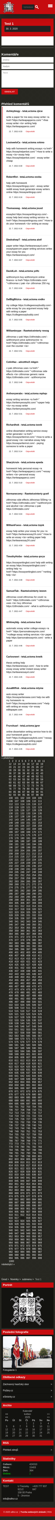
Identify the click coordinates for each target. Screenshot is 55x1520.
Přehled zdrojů (10, 1453)
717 (40, 1116)
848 (34, 1184)
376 (11, 943)
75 (41, 789)
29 (14, 774)
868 (11, 1196)
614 (34, 1064)
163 (28, 832)
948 (22, 1237)
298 (11, 903)
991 (28, 1258)
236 (34, 869)
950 (34, 1237)
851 (17, 1187)
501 (40, 1005)
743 (17, 1132)
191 (17, 848)
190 (11, 848)
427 (28, 968)
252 (22, 878)
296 (34, 900)
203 (17, 854)
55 (23, 783)
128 (34, 814)
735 (40, 1126)
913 (28, 1218)
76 (10, 792)
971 (17, 1249)
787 (28, 1153)
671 (17, 1095)
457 (28, 983)
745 (28, 1132)
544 (11, 1030)
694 (11, 1107)
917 (17, 1221)
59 (41, 783)
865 (28, 1193)
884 (34, 1203)
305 (17, 906)
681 (40, 1098)
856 (11, 1190)
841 (28, 1181)
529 (28, 1021)
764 (34, 1141)
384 (22, 946)
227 (17, 866)
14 (19, 767)
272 (34, 888)
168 (22, 835)
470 (34, 990)
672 (22, 1095)
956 (34, 1240)
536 (34, 1024)
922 (11, 1224)
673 (28, 1095)
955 (28, 1240)
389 (17, 949)
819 (40, 1169)
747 (40, 1132)
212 (34, 857)
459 (40, 983)
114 (22, 808)
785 (17, 1153)
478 (11, 996)
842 (34, 1181)
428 (34, 968)
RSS (49, 1515)
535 (28, 1024)
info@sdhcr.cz (10, 1502)
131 (17, 817)
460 (11, 987)
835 (28, 1178)
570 (22, 1042)
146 (34, 823)
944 (34, 1234)
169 (28, 835)
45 (14, 780)
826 (11, 1175)
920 (34, 1221)
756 (22, 1138)
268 (11, 888)
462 (22, 987)
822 (22, 1172)
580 (11, 1048)
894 (22, 1209)
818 (34, 1169)
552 (22, 1033)
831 (40, 1175)
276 (22, 891)
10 (39, 764)
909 (40, 1215)
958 (11, 1243)
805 (28, 1162)
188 (34, 845)
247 (28, 875)
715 (28, 1116)
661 (28, 1088)
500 (34, 1005)
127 (28, 814)
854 (34, 1187)
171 (40, 835)
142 (11, 823)
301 (28, 903)
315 (40, 909)
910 (11, 1218)
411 (40, 959)
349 (28, 928)
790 (11, 1156)
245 (17, 875)
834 (22, 1178)
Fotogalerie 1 (10, 1373)
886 (11, 1206)
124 (11, 814)
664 (11, 1092)
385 (28, 946)
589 (28, 1051)
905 (17, 1215)
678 (22, 1098)
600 (22, 1058)
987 (40, 1255)
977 (17, 1252)
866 (34, 1193)
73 (32, 789)
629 (17, 1073)
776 (34, 1147)
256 (11, 882)
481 (28, 996)
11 (43, 764)
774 (22, 1147)
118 (11, 811)
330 (22, 919)
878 (34, 1200)
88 (28, 795)
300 (22, 903)
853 (28, 1187)
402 (22, 956)
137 (17, 820)
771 (40, 1144)
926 (34, 1224)
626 (34, 1070)
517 (28, 1014)
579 (40, 1045)
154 (11, 829)
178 (11, 842)
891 (40, 1206)
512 (34, 1011)
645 (40, 1079)
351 (40, 928)
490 (11, 1002)
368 (34, 937)
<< (6, 1417)
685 (28, 1101)
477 (40, 993)
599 (17, 1058)
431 (17, 971)
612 (22, 1064)
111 (40, 804)
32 (28, 774)
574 (11, 1045)
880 (11, 1203)
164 (34, 832)
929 (17, 1227)
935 (17, 1230)
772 (11, 1147)
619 (28, 1067)
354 (22, 931)
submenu (27, 1283)
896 (34, 1209)
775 (28, 1147)
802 (11, 1162)
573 (40, 1042)
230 (34, 866)
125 (17, 814)
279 (40, 891)
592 (11, 1055)
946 (11, 1237)
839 (17, 1181)
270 (22, 888)
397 (28, 953)
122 (34, 811)
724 (11, 1122)
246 (22, 875)
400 (11, 956)
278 (34, 891)
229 (28, 866)
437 (17, 974)
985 (28, 1255)
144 (22, 823)
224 (34, 863)
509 (17, 1011)
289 (28, 897)
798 (22, 1160)
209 (17, 857)
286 (11, 897)
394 (11, 953)
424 (11, 968)
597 (40, 1055)
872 (34, 1196)
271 (28, 888)
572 (34, 1042)
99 (41, 798)
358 (11, 934)
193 (28, 848)
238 (11, 872)
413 (17, 962)
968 (34, 1246)
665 (17, 1092)
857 (17, 1190)
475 (28, 993)
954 (22, 1240)
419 (17, 965)
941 (17, 1234)
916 (11, 1221)
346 (11, 928)
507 (40, 1008)
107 (17, 804)
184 (11, 845)
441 (40, 974)
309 (40, 906)
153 (40, 826)
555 (40, 1033)
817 (28, 1169)
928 (11, 1227)
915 (40, 1218)
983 (17, 1255)
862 (11, 1193)
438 (22, 974)
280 (11, 894)
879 (40, 1200)
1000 (11, 1264)
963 (40, 1243)
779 (17, 1150)
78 (19, 792)
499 (28, 1005)
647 (17, 1082)
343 (28, 925)
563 (17, 1039)
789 (40, 1153)
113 (17, 808)
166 (11, 835)
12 (10, 767)
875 (17, 1200)
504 (22, 1008)
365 (17, 937)
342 (22, 925)
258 (22, 882)
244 (11, 875)
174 (22, 838)
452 (34, 980)
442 (11, 977)
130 (11, 817)
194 (34, 848)
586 (11, 1051)
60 (10, 786)
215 (17, 860)
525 (40, 1017)
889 (28, 1206)
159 (40, 829)
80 (28, 792)
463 (28, 987)
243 (40, 872)
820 (11, 1172)
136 (11, 820)
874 (11, 1200)
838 (11, 1181)
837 (40, 1178)
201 (40, 851)
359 (17, 934)
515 (17, 1014)
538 (11, 1027)
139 (28, 820)
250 (11, 878)
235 (28, 869)
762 (22, 1141)
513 (40, 1011)
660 (22, 1088)
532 (11, 1024)
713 (17, 1116)
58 (37, 783)
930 (22, 1227)
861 (40, 1190)
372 (22, 940)
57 (32, 783)
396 (22, 953)
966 (22, 1246)
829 (28, 1175)
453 (40, 980)
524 (34, 1017)
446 (34, 977)
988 (11, 1258)
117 (40, 808)
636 (22, 1076)
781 (28, 1150)
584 (34, 1048)
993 (40, 1258)
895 (28, 1209)
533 (17, 1024)
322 (11, 916)
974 (34, 1249)
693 (40, 1104)
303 (40, 903)
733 (28, 1126)
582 (22, 1048)
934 (11, 1230)
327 (40, 916)
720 (22, 1119)
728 (34, 1122)
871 (28, 1196)
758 (34, 1138)
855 (40, 1187)
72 (28, 789)
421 (28, 965)
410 (34, 959)
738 (22, 1129)
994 (11, 1261)
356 (34, 931)
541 (28, 1027)
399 (40, 953)
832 (11, 1178)
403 (28, 956)
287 (17, 897)
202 (11, 854)
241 (28, 872)
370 (11, 940)
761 (17, 1141)
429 (40, 968)
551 (17, 1033)
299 (17, 903)
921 (40, 1221)
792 (22, 1156)
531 (40, 1021)
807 (40, 1162)
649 (28, 1082)
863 (17, 1193)
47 (23, 780)
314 (34, 909)
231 (40, 866)
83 (41, 792)
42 (37, 777)
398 (34, 953)
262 (11, 885)
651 (40, 1082)
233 (17, 869)
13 (14, 767)
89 (32, 795)
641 (17, 1079)
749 (17, 1135)
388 (11, 949)
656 (34, 1085)
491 (17, 1002)
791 (17, 1156)
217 (28, 860)
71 (23, 789)
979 (28, 1252)
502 (11, 1008)
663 (40, 1088)
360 (22, 934)
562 (11, 1039)
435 (40, 971)
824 (34, 1172)
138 (22, 820)
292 (11, 900)
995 (17, 1261)
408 (22, 959)
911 (17, 1218)
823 (28, 1172)
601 (28, 1058)
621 (40, 1067)
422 (34, 965)
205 (28, 854)
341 (17, 925)
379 (28, 943)
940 (11, 1234)
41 (32, 777)
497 (17, 1005)
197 (17, 851)
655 (28, 1085)
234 (22, 869)
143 (17, 823)
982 (11, 1255)
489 (40, 999)
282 (22, 894)
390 (22, 949)
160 (11, 832)
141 (40, 820)
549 (40, 1030)
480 (22, 996)
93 (14, 798)
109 (28, 804)
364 (11, 937)
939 (40, 1230)
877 (28, 1200)
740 (34, 1129)
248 (34, 875)
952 (11, 1240)
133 (28, 817)
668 (34, 1092)
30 (19, 774)
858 (22, 1190)
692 (34, 1104)
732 (22, 1126)
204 (22, 854)
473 (17, 993)
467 (17, 990)
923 (17, 1224)
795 (40, 1156)
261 (40, 882)
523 (28, 1017)
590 (34, 1051)
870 (22, 1196)
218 (34, 860)
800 (34, 1160)
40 (28, 777)
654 (22, 1085)
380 (34, 943)
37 (14, 777)
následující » (8, 1268)
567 (40, 1039)
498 (22, 1005)
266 (34, 885)
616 (11, 1067)
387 (40, 946)
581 (17, 1048)
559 (28, 1036)
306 (22, 906)
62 (19, 786)
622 (11, 1070)
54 (19, 783)
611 (17, 1064)
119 (17, 811)
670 (11, 1095)
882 (22, 1203)
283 (28, 894)
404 (34, 956)
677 (17, 1098)
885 (40, 1203)
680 (34, 1098)
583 (28, 1048)
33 (32, 774)
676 (11, 1098)
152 (34, 826)
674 (34, 1095)
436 (11, 974)
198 (22, 851)
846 (22, 1184)
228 (22, 866)
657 (40, 1085)
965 (17, 1246)
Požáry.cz (8, 1394)
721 (28, 1119)
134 (34, 817)
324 (22, 916)
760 (11, 1141)
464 (34, 987)
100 (11, 801)
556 (11, 1036)
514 (11, 1014)
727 (28, 1122)
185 (17, 845)
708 (22, 1113)
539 (17, 1027)
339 (40, 922)
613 (28, 1064)
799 (28, 1160)
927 (40, 1224)
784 (11, 1153)
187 (28, 845)
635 (17, 1076)
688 (11, 1104)
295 (28, 900)
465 (40, 987)
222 (22, 863)
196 (11, 851)
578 (34, 1045)
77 (14, 792)
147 (40, 823)
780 (22, 1150)
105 (40, 801)
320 (34, 912)
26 (37, 770)
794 (34, 1156)
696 (22, 1107)
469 (28, 990)
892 (11, 1209)
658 (11, 1088)
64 (28, 786)
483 (40, 996)
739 (28, 1129)
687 (40, 1101)
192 (22, 848)
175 (28, 838)
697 (28, 1107)
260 (34, 882)
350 (34, 928)
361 (28, 934)
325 (28, 916)
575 (17, 1045)
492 (22, 1002)
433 (28, 971)
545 (17, 1030)
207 (40, 854)
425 (17, 968)
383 (17, 946)
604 (11, 1061)
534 (22, 1024)
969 (40, 1246)
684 (22, 1101)
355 (28, 931)
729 (40, 1122)
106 (11, 804)
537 (40, 1024)
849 (40, 1184)
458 (34, 983)
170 (34, 835)
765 (40, 1141)
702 (22, 1110)
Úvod (4, 1283)
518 (34, 1014)
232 (11, 869)
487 (28, 999)
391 (28, 949)
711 (40, 1113)
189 (40, 845)
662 (34, 1088)
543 (40, 1027)
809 (17, 1166)
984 (22, 1255)
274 (11, 891)
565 (28, 1039)
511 (28, 1011)
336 (22, 922)
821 (17, 1172)
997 (28, 1261)
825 (40, 1172)
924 (22, 1224)
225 (40, 863)
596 (34, 1055)
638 (34, 1076)
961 (28, 1243)
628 (11, 1073)
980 (34, 1252)
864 (22, 1193)
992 (34, 1258)
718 (11, 1119)
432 (22, 971)
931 (28, 1227)
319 (28, 912)
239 (17, 872)
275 (17, 891)
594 (22, 1055)
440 (34, 974)
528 (22, 1021)
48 (28, 780)
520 (11, 1017)
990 (22, 1258)
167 (17, 835)
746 (34, 1132)
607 (28, 1061)
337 (28, 922)
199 (28, 851)
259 (28, 882)
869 (17, 1196)
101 (17, 801)
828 (22, 1175)
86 (19, 795)
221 (17, 863)
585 (40, 1048)
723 (40, 1119)
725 (17, 1122)
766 (11, 1144)
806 (34, 1162)
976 (11, 1252)
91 (41, 795)
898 (11, 1212)
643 (28, 1079)
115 (28, 808)
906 (22, 1215)
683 (17, 1101)
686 (34, 1101)
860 (34, 1190)
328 (11, 919)
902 (34, 1212)
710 (34, 1113)
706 (11, 1113)
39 (23, 777)
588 (22, 1051)
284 (34, 894)
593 (17, 1055)
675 (40, 1095)
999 (40, 1261)
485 (17, 999)
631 (28, 1073)
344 (34, 925)
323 (17, 916)
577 (28, 1045)
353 (17, 931)
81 (32, 792)
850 (11, 1187)
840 (22, 1181)
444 (22, 977)
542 (34, 1027)
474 (22, 993)
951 (40, 1237)
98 (37, 798)
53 (14, 783)
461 (17, 987)
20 (10, 770)
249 (40, 875)
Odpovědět (30, 135)
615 (40, 1064)
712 (11, 1116)
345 (40, 925)
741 (40, 1129)
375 (40, 940)
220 (11, 863)
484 (11, 999)
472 (11, 993)
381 (40, 943)
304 (11, 906)
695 (17, 1107)
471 (40, 990)
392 (34, 949)
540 (22, 1027)
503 (17, 1008)
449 (17, 980)
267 (40, 885)
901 (28, 1212)
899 (17, 1212)
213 (40, 857)
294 (22, 900)
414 (22, 962)
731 (17, 1126)
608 (34, 1061)
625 (28, 1070)
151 (28, 826)
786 (22, 1153)
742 (11, 1132)
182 (34, 842)
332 (34, 919)
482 (34, 996)
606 (22, 1061)
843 (40, 1181)
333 (40, 919)
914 (34, 1218)
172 (11, 838)
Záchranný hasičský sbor (16, 1388)
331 (28, 919)
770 (34, 1144)
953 (17, 1240)
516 (22, 1014)
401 (17, 956)
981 (40, 1252)
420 (22, 965)
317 (17, 912)
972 (22, 1249)
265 (28, 885)
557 (17, 1036)
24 (28, 770)
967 (28, 1246)
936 (22, 1230)
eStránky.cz (9, 1400)
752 (34, 1135)
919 (28, 1221)
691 (28, 1104)
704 (34, 1110)
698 (34, 1107)
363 (40, 934)
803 (17, 1162)
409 (28, 959)
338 (34, 922)
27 (41, 770)
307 (28, 906)
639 (40, 1076)
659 (17, 1088)
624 (22, 1070)
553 (28, 1033)
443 (17, 977)
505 (28, 1008)
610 (11, 1064)
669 (40, 1092)
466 (11, 990)
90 (37, 795)
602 (34, 1058)
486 (22, 999)
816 (22, 1169)
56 (28, 783)
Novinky (14, 1283)
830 (34, 1175)
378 (22, 943)
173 (17, 838)
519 (40, 1014)
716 (34, 1116)
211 (28, 857)
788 (34, 1153)
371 (17, 940)
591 (40, 1051)
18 (37, 767)
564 (22, 1039)
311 (17, 909)
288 (22, 897)
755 (17, 1138)
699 (40, 1107)
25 (32, 770)
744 (22, 1132)
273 (40, 888)
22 (19, 770)
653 (17, 1085)
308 (34, 906)
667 (28, 1092)
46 (19, 780)
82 (37, 792)
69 (14, 789)
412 (11, 962)
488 (34, 999)
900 (22, 1212)
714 (22, 1116)
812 (34, 1166)
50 (37, 780)
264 (22, 885)
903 (40, 1212)
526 (11, 1021)
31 (23, 774)
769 (28, 1144)
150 (22, 826)
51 (41, 780)
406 (11, 959)
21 (14, 770)
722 (34, 1119)
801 (40, 1160)
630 (22, 1073)
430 (11, 971)
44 (10, 780)
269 (17, 888)
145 (28, 823)
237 (40, 869)
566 (34, 1039)
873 (40, 1196)
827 (17, 1175)
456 (22, 983)
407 (17, 959)
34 (37, 774)
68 (10, 789)
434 (34, 971)
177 (40, 838)
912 (22, 1218)
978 (22, 1252)
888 (22, 1206)
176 (34, 838)
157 (28, 829)
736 (11, 1129)
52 (10, 783)
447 (40, 977)
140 (34, 820)
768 (22, 1144)
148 (11, 826)
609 (40, 1061)
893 (17, 1209)
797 (17, 1160)
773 (17, 1147)
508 (11, 1011)
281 (17, 894)
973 (28, 1249)
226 (11, 866)
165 (40, 832)
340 (11, 925)
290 (34, 897)
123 (40, 811)
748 (11, 1135)
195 (40, 848)
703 (28, 1110)
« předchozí (7, 761)
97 (32, 798)
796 (11, 1160)
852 (22, 1187)
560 (34, 1036)
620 (34, 1067)
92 (10, 798)
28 (10, 774)
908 (34, 1215)
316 (11, 912)
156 (22, 829)
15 (23, 767)
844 (11, 1184)
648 (22, 1082)
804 (22, 1162)
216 (22, 860)
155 (17, 829)
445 (28, 977)
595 (28, 1055)
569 (17, 1042)
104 (34, 801)
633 (40, 1073)
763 (28, 1141)
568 (11, 1042)
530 (34, 1021)
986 (34, 1255)
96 (28, 798)
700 (11, 1110)
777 (40, 1147)
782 (34, 1150)
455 (17, 983)
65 (32, 786)
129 (40, 814)
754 (11, 1138)
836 (34, 1178)
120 (22, 811)
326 (34, 916)
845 (17, 1184)
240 (22, 872)
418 (11, 965)
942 (22, 1234)
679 (28, 1098)
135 (40, 817)
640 (11, 1079)
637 (28, 1076)
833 (17, 1178)
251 (17, 878)
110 (34, 804)
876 (22, 1200)
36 (10, 777)
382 (11, 946)
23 (23, 770)
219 (40, 860)
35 (41, 774)
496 (11, 1005)
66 (37, 786)
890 (34, 1206)
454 (11, 983)
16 (28, 767)
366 (22, 937)
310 (11, 909)
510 (22, 1011)
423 (40, 965)
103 (28, 801)
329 (17, 919)
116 (34, 808)
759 (40, 1138)
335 (17, 922)
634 (11, 1076)
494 (34, 1002)
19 (41, 767)
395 (17, 953)
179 (17, 842)
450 (22, 980)
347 (17, 928)
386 (34, 946)
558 (22, 1036)
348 (22, 928)
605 (17, 1061)
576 (22, 1045)
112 (11, 808)
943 (28, 1234)
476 (34, 993)
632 (34, 1073)
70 (19, 789)
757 (28, 1138)
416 (34, 962)
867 (40, 1193)
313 (28, 909)
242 (34, 872)
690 (22, 1104)
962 (34, 1243)
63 (23, 786)
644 (34, 1079)
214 (11, 860)
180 (22, 842)
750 (22, 1135)
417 (40, 962)
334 (11, 922)
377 (17, 943)
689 (17, 1104)
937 (28, 1230)
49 (32, 780)
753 (40, 1135)
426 (22, 968)
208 (11, 857)
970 (11, 1249)
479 (17, 996)
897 (40, 1209)
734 (34, 1126)
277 (28, 891)
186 (22, 845)
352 (11, 931)
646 (11, 1082)
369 (40, 937)
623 (17, 1070)
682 (11, 1101)
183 (40, 842)
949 (28, 1237)
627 (40, 1070)
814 (11, 1169)
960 (22, 1243)
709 (28, 1113)
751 (28, 1135)
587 (17, 1051)
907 (28, 1215)
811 (28, 1166)
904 (11, 1215)
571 (28, 1042)
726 (22, 1122)
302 (34, 903)
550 (11, 1033)
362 (34, 934)
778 (11, 1150)
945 (40, 1234)
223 (28, 863)
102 (22, 801)
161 (17, 832)
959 (17, 1243)
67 (41, 786)
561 (40, 1036)
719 (17, 1119)
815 (17, 1169)
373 (28, 940)
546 (22, 1030)
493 (28, 1002)
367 (28, 937)
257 (17, 882)
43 (41, 777)
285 (40, 894)
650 (34, 1082)
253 (28, 878)
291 (40, 897)
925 (28, 1224)
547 (28, 1030)
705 (40, 1110)
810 (22, 1166)
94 (19, 798)
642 (22, 1079)
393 (40, 949)
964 (11, 1246)
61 (14, 786)
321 (40, 912)
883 (28, 1203)
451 (28, 980)
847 (28, 1184)
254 (34, 878)
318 (22, 912)
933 (40, 1227)
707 (17, 1113)
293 (17, 900)
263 (17, 885)
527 (17, 1021)
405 (40, 956)
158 (34, 829)
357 (40, 931)
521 (17, 1017)
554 (34, 1033)
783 (40, 1150)
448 (11, 980)
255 (40, 878)
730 (11, 1126)
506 (34, 1008)
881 (17, 1203)
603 (40, 1058)
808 (11, 1166)
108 (22, 804)
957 (40, 1240)
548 (34, 1030)
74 (37, 789)
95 (23, 798)
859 (28, 1190)
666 (22, 1092)
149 (17, 826)
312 (22, 909)
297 (40, 900)
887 (17, 1206)
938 (34, 1230)
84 (10, 795)
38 (19, 777)
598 (11, 1058)
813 (40, 1166)
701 (17, 1110)
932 (34, 1227)
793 (28, 1156)
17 (32, 767)
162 (22, 832)
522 (22, 1017)
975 (40, 1249)
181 (28, 842)
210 (22, 857)
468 (22, 990)
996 (22, 1261)
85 (14, 795)
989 (17, 1258)
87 (23, 795)
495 (40, 1002)
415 (28, 962)
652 (11, 1085)
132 (22, 817)
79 (23, 792)
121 (28, 811)
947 (17, 1237)
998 (34, 1261)
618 (22, 1067)
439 (28, 974)
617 (17, 1067)
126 (22, 814)
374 (34, 940)
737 (17, 1129)
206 (34, 854)
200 (34, 851)
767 (17, 1144)
